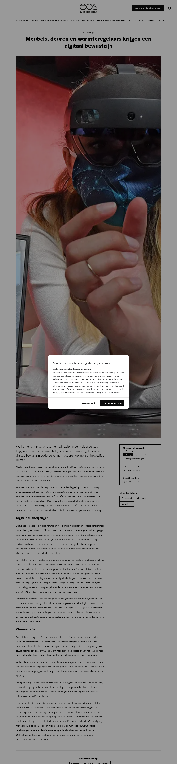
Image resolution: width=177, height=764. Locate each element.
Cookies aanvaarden (112, 403)
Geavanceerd (88, 403)
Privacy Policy (114, 392)
